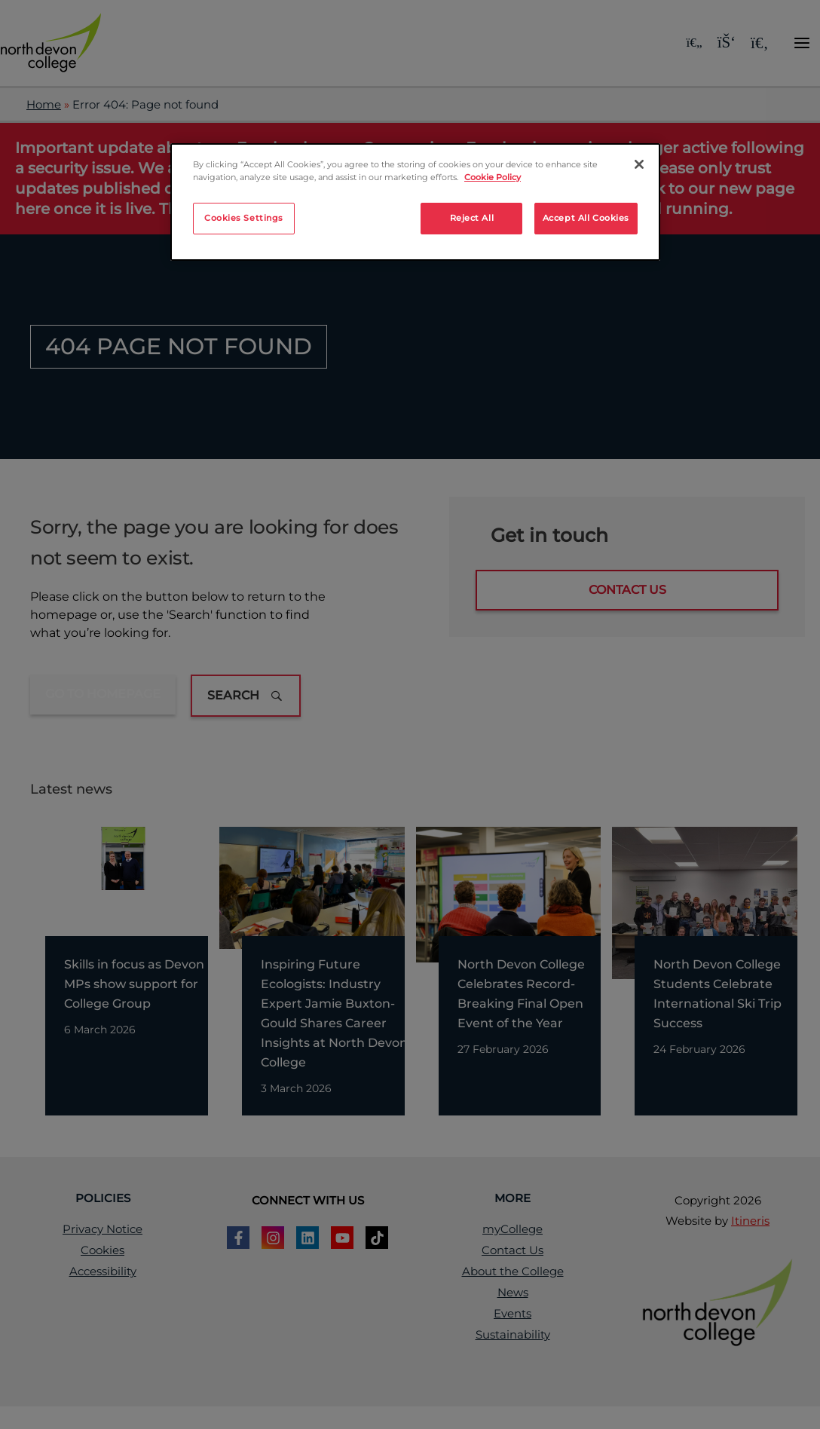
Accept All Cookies (586, 218)
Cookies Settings (243, 218)
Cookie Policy (492, 177)
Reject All (472, 218)
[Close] (639, 164)
